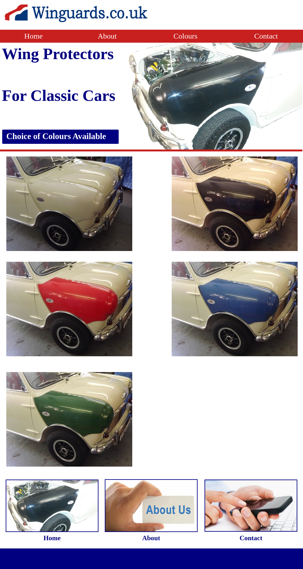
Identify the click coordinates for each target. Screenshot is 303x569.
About (135, 36)
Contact (266, 36)
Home (34, 36)
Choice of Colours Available (56, 136)
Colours (186, 36)
